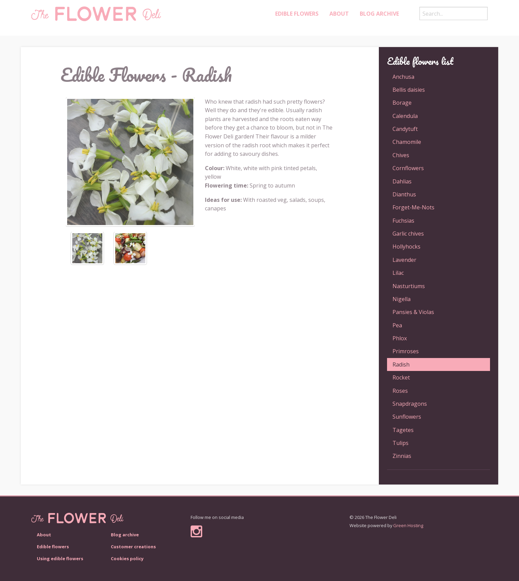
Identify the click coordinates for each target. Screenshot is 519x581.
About (339, 13)
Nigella (401, 299)
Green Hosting (408, 525)
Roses (400, 390)
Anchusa (403, 76)
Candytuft (405, 129)
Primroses (405, 351)
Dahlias (402, 181)
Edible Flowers (296, 13)
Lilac (398, 273)
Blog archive (379, 13)
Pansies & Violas (413, 312)
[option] (130, 162)
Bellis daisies (408, 89)
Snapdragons (409, 403)
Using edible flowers (60, 558)
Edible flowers (53, 546)
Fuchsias (403, 220)
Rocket (401, 377)
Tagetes (403, 430)
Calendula (405, 116)
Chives (400, 155)
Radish (401, 364)
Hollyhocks (406, 246)
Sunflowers (406, 416)
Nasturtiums (408, 286)
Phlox (399, 338)
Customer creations (133, 546)
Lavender (404, 260)
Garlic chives (408, 233)
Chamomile (406, 142)
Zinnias (401, 456)
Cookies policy (127, 558)
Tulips (400, 443)
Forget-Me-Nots (413, 207)
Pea (397, 325)
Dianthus (404, 194)
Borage (402, 102)
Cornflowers (408, 168)
